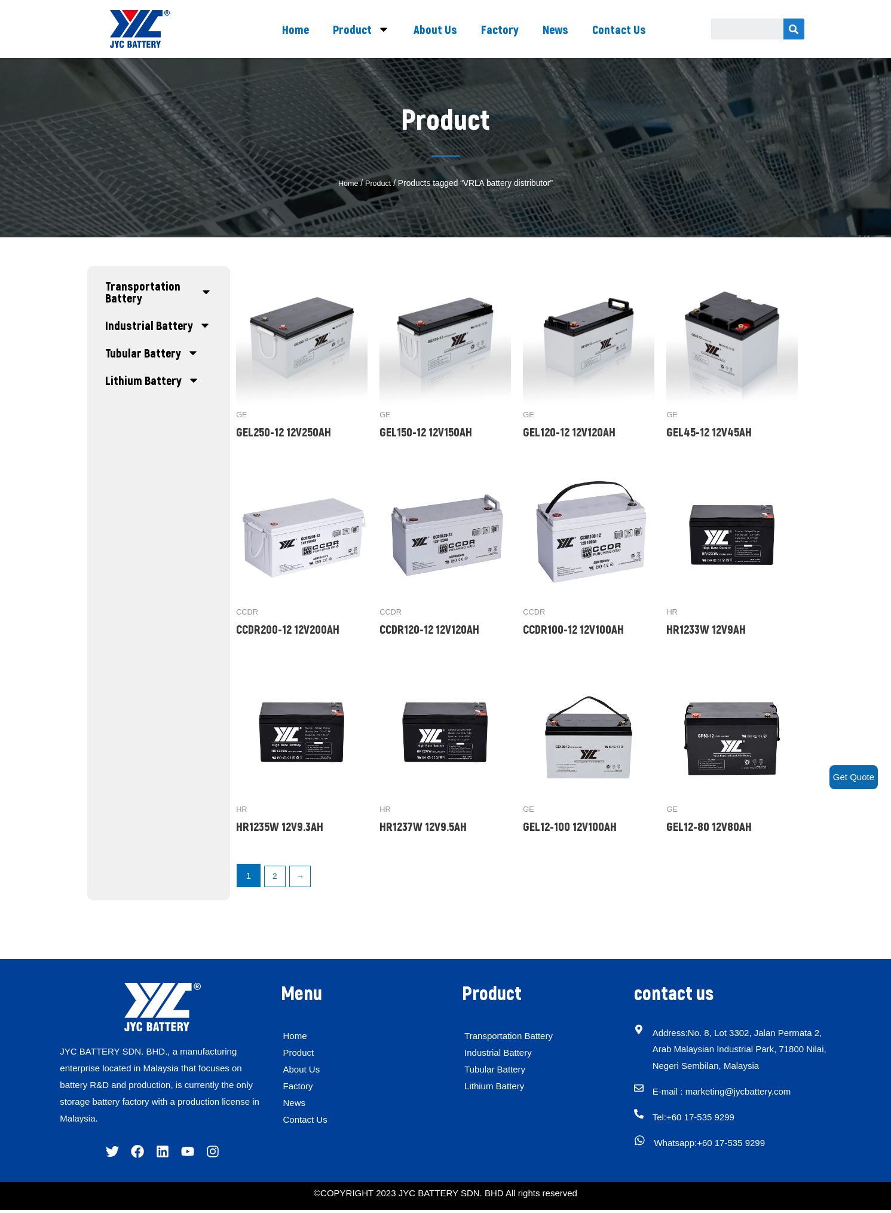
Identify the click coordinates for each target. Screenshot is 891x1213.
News (555, 29)
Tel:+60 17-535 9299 (701, 1118)
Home (295, 29)
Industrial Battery (158, 325)
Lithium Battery (152, 380)
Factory (500, 29)
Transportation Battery (159, 292)
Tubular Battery (152, 353)
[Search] (793, 29)
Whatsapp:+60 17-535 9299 (715, 1144)
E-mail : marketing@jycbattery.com (729, 1093)
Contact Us (619, 29)
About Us (435, 29)
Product (361, 29)
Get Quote (853, 777)
